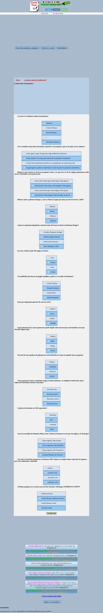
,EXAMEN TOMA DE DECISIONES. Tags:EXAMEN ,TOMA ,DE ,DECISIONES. (51, 559)
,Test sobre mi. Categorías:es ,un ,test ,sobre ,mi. (51, 547)
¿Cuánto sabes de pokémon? (35, 80)
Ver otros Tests (58, 13)
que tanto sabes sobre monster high (41, 568)
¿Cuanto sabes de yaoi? (36, 577)
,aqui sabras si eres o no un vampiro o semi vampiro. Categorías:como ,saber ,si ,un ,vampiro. (52, 573)
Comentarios (62, 48)
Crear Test (44, 13)
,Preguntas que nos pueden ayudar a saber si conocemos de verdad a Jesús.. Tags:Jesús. (51, 591)
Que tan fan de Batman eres (42, 563)
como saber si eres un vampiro (39, 572)
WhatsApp (64, 9)
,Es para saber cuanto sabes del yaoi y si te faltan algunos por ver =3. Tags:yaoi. (52, 578)
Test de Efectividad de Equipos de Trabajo (43, 582)
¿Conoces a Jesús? (33, 590)
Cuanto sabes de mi (35, 546)
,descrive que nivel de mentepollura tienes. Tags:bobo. (52, 551)
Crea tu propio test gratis (51, 596)
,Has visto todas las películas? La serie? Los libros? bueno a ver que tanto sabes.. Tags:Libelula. (51, 569)
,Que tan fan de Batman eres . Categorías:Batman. (51, 564)
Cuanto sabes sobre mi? (36, 555)
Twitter (49, 9)
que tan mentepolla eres (38, 551)
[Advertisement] (51, 30)
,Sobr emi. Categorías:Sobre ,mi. (52, 555)
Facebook (56, 9)
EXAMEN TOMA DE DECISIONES (39, 558)
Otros (18, 80)
